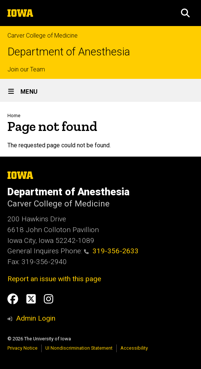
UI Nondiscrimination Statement (79, 348)
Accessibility (134, 348)
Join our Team (26, 69)
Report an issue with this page (54, 279)
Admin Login (35, 318)
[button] (185, 13)
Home (13, 115)
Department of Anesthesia (68, 51)
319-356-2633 (111, 251)
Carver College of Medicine (42, 35)
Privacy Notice (22, 348)
